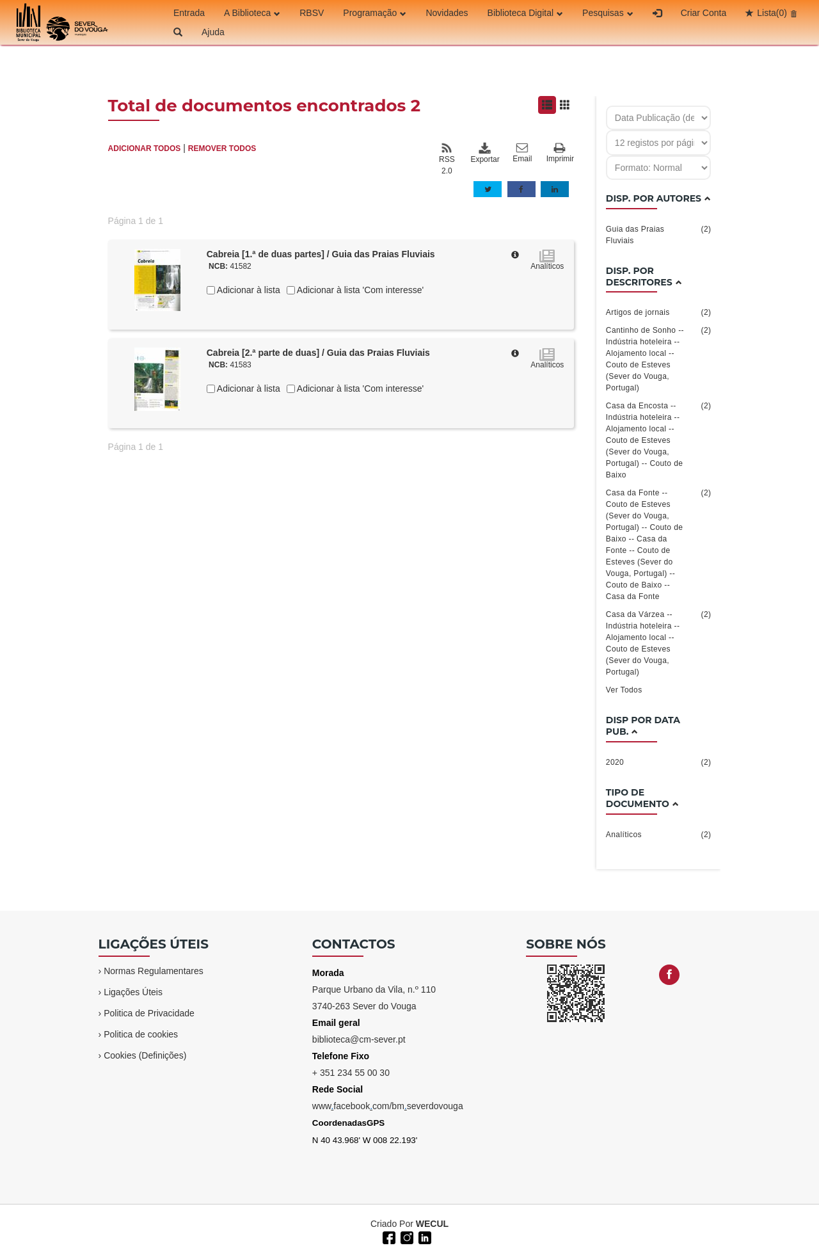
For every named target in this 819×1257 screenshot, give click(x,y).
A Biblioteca (252, 13)
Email (522, 153)
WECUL (432, 1224)
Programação (374, 13)
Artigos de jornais (659, 312)
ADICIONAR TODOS (144, 148)
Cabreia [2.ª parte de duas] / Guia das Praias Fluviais (318, 353)
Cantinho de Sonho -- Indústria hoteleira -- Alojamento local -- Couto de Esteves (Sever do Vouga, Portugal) (659, 358)
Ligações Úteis (133, 992)
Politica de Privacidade (149, 1013)
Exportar (484, 153)
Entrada (189, 13)
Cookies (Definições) (145, 1055)
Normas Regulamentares (153, 971)
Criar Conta (704, 13)
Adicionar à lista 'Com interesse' (359, 290)
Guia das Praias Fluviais (659, 234)
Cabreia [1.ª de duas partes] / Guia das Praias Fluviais (321, 254)
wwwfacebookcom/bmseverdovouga (387, 1106)
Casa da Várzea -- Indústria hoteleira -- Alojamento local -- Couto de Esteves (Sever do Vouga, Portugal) (659, 643)
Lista (772, 13)
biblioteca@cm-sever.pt (359, 1039)
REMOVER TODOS (222, 148)
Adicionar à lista (247, 290)
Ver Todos (624, 689)
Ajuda (213, 32)
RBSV (311, 13)
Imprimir (560, 153)
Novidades (446, 13)
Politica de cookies (141, 1034)
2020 (659, 762)
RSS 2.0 (447, 158)
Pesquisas (607, 13)
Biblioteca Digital (526, 13)
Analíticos (659, 834)
